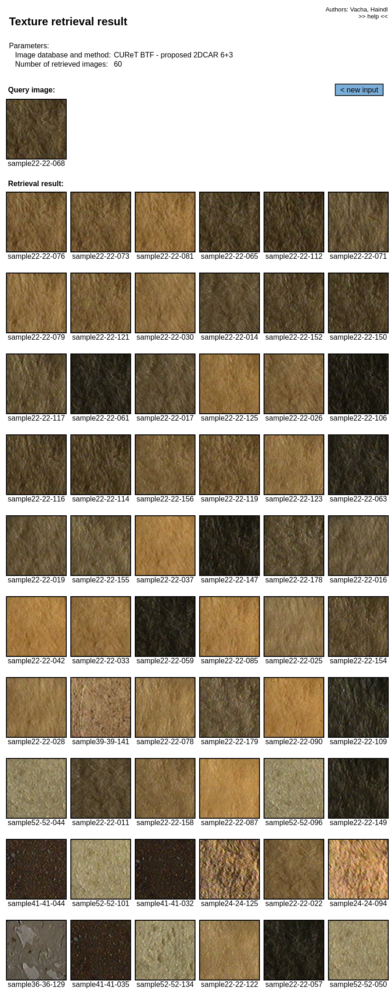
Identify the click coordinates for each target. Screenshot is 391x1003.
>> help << (373, 16)
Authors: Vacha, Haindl (357, 9)
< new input (359, 90)
